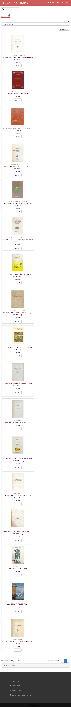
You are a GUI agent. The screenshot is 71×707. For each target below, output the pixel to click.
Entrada (50, 2)
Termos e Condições (17, 690)
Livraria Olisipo (14, 3)
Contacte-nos (15, 686)
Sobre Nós (14, 681)
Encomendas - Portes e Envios (20, 695)
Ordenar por (64, 29)
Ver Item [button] (17, 65)
